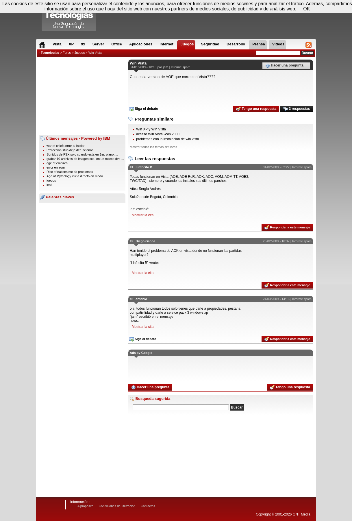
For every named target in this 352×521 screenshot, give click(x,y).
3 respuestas (296, 109)
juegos (51, 180)
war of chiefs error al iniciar (65, 145)
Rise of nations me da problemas (70, 171)
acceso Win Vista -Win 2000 (157, 134)
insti (49, 184)
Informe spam (180, 67)
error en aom (56, 167)
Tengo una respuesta (256, 109)
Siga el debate (143, 109)
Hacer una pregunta (284, 65)
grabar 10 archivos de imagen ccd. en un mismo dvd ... (85, 158)
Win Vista (95, 52)
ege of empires (57, 163)
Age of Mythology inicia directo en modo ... (76, 176)
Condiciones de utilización (117, 506)
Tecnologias (50, 52)
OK (306, 8)
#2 (131, 241)
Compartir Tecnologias (69, 17)
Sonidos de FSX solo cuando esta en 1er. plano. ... (82, 154)
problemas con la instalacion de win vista (167, 139)
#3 (131, 299)
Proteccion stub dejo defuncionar (70, 150)
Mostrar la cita (142, 215)
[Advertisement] (82, 96)
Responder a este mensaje (287, 227)
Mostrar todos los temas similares (153, 147)
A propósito (85, 506)
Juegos (80, 52)
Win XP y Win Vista (151, 129)
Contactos (148, 506)
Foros (67, 52)
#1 (131, 167)
